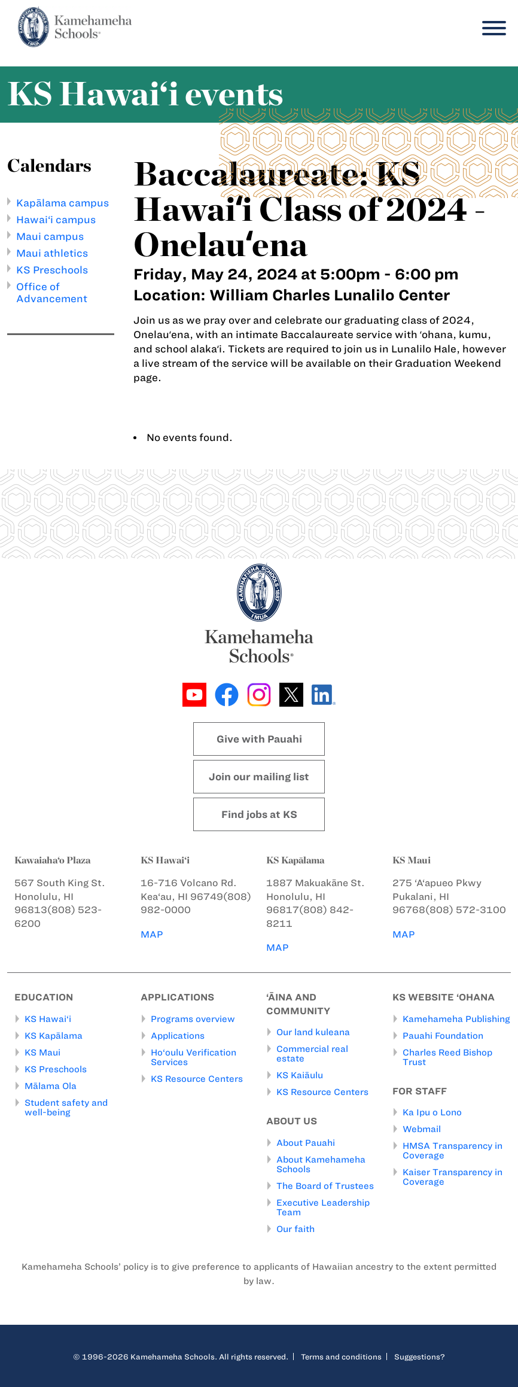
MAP (152, 934)
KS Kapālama (54, 1036)
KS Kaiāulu (299, 1076)
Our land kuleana (313, 1033)
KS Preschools (52, 269)
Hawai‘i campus (56, 219)
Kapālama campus (62, 202)
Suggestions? (419, 1356)
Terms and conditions (341, 1356)
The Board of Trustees (325, 1186)
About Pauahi (305, 1143)
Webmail (422, 1129)
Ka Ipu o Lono (432, 1113)
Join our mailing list (259, 776)
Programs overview (193, 1019)
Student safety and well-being (66, 1107)
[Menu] (491, 28)
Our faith (295, 1229)
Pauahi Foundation (443, 1036)
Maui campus (50, 236)
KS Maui (42, 1052)
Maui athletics (52, 253)
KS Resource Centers (197, 1079)
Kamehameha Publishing (456, 1019)
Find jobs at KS (259, 814)
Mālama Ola (51, 1086)
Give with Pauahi (259, 739)
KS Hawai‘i (48, 1019)
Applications (178, 1036)
